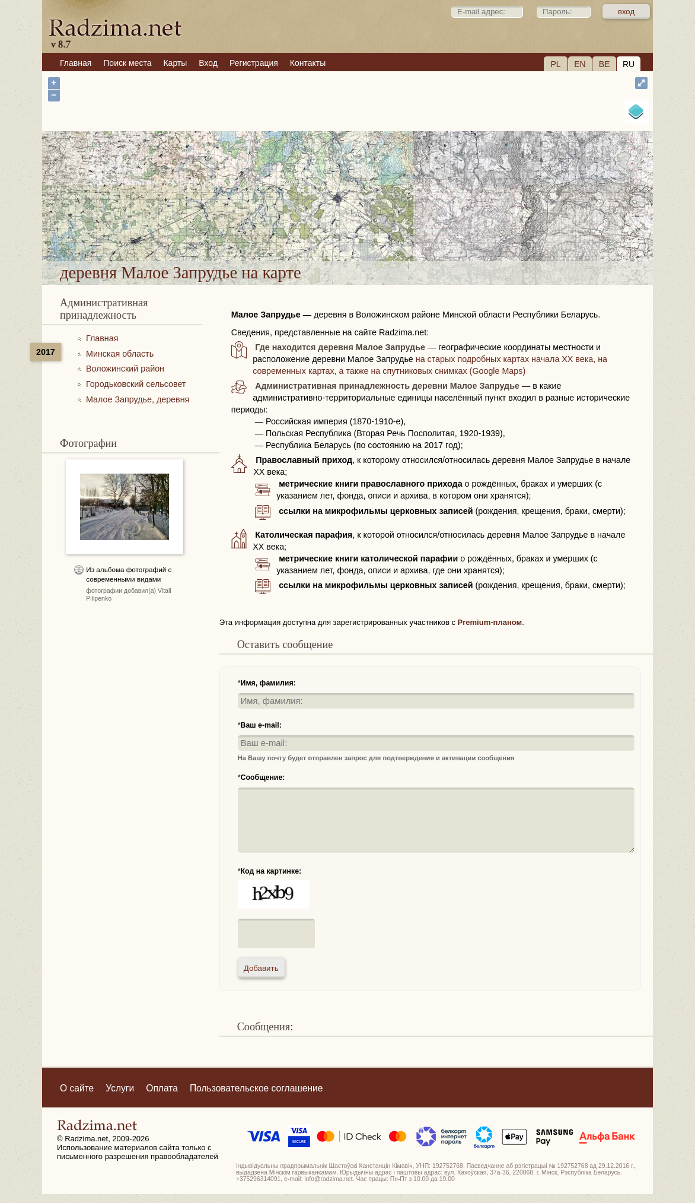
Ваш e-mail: (261, 725)
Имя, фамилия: (268, 683)
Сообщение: (263, 777)
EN (579, 64)
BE (604, 64)
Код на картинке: (271, 871)
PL (555, 64)
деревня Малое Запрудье (417, 230)
